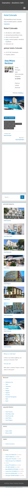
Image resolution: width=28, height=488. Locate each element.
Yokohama (8, 386)
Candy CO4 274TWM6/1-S (11, 471)
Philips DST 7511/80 (10, 459)
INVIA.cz (21, 93)
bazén (7, 39)
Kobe (6, 399)
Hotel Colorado (17, 123)
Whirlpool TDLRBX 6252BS (12, 475)
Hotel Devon (7, 299)
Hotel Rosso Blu (7, 252)
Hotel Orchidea (7, 347)
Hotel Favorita (7, 220)
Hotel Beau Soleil (8, 236)
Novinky (6, 377)
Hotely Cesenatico (9, 118)
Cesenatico (7, 24)
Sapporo (7, 392)
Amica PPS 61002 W (10, 465)
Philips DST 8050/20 (10, 454)
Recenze (6, 450)
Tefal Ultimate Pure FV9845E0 (13, 461)
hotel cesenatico (8, 123)
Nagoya (7, 390)
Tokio (6, 384)
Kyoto (6, 401)
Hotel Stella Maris (8, 315)
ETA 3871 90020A (9, 467)
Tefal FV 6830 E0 (9, 456)
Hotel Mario (7, 268)
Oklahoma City (9, 382)
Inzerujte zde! (7, 363)
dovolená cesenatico (9, 121)
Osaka (7, 388)
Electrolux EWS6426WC (11, 473)
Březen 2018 (8, 433)
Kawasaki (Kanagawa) (10, 396)
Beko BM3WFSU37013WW (11, 469)
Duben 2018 (8, 431)
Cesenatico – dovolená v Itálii (13, 3)
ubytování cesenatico (9, 126)
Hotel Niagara (7, 283)
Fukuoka (7, 394)
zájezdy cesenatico (9, 128)
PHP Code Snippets (9, 487)
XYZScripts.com (19, 487)
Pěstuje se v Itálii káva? (10, 354)
